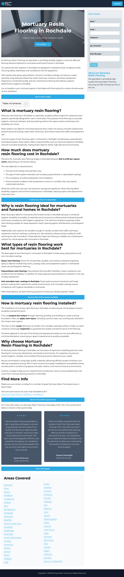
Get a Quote (43, 44)
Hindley (47, 547)
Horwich (47, 526)
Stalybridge (9, 531)
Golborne (48, 554)
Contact (117, 4)
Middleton (27, 394)
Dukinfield (8, 534)
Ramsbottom (10, 509)
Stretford (47, 488)
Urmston (47, 491)
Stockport (48, 495)
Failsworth (8, 517)
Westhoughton (50, 519)
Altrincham (49, 540)
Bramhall (48, 537)
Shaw (13, 394)
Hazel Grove (49, 530)
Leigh (46, 533)
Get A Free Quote (43, 469)
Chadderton (38, 394)
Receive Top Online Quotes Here (43, 400)
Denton (7, 552)
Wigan (47, 551)
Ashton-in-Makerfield (53, 561)
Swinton (7, 541)
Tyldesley (48, 502)
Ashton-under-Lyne (12, 524)
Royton (19, 394)
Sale (45, 505)
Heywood (5, 394)
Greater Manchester (12, 538)
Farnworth (8, 545)
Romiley (47, 498)
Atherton (48, 509)
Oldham (7, 502)
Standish (47, 558)
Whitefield (8, 513)
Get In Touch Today (42, 97)
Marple (47, 516)
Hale (46, 544)
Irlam (46, 512)
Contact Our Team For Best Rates (43, 200)
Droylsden (8, 527)
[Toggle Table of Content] (24, 104)
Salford (7, 548)
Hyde (6, 562)
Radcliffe (8, 520)
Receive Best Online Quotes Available (43, 297)
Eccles (46, 484)
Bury (6, 506)
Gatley (46, 523)
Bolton (7, 555)
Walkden (8, 559)
